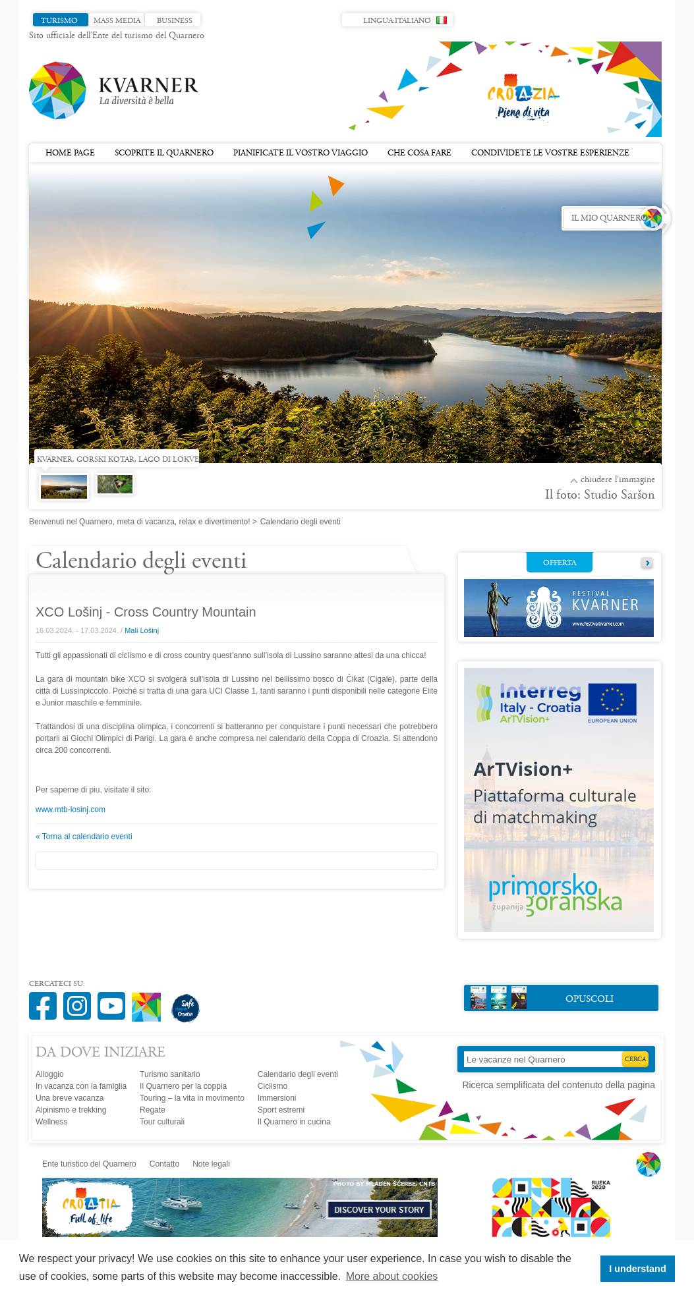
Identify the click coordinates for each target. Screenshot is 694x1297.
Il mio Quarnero (609, 219)
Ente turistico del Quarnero (89, 1164)
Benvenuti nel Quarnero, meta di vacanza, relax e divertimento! (139, 521)
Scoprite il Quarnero (164, 153)
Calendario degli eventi (298, 1074)
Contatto (164, 1164)
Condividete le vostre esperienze (550, 153)
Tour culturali (162, 1121)
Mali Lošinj (142, 630)
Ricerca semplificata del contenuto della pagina (558, 1085)
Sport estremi (281, 1110)
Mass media (117, 21)
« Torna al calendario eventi (84, 836)
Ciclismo (272, 1086)
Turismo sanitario (170, 1074)
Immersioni (277, 1098)
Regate (152, 1110)
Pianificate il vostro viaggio (300, 153)
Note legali (211, 1164)
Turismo (59, 21)
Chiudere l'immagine (618, 480)
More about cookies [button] (392, 1276)
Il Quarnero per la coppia (183, 1086)
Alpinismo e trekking (71, 1110)
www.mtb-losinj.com (70, 809)
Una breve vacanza (69, 1098)
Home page (70, 153)
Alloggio (50, 1074)
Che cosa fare (419, 153)
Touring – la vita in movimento (192, 1098)
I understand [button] (637, 1268)
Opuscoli (542, 997)
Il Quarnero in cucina (294, 1121)
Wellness (51, 1121)
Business (174, 21)
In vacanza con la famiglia (81, 1086)
